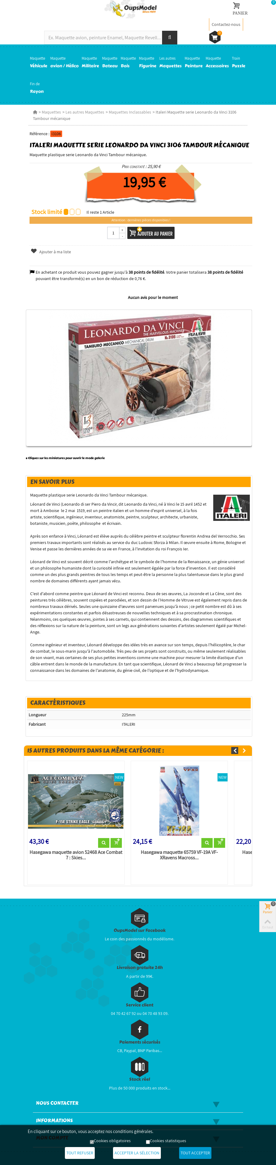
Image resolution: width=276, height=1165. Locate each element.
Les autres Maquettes (84, 112)
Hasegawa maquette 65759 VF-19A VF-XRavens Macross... (179, 855)
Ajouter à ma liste (51, 251)
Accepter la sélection (137, 1153)
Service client (139, 1005)
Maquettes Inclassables (130, 112)
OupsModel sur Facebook (140, 930)
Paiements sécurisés (139, 1042)
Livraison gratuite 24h (140, 967)
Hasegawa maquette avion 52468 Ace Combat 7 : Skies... (76, 855)
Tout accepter (195, 1153)
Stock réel (139, 1079)
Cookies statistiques (168, 1140)
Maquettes (51, 112)
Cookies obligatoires (112, 1140)
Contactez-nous (226, 24)
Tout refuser (79, 1153)
